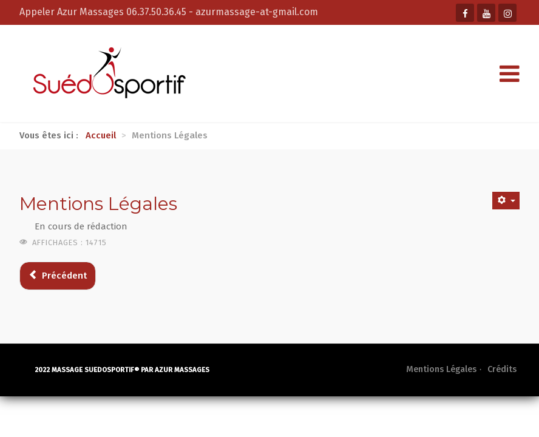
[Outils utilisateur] (506, 200)
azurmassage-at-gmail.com (256, 12)
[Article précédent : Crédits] (57, 276)
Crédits (502, 369)
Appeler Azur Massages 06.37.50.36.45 (104, 12)
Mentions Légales (441, 369)
